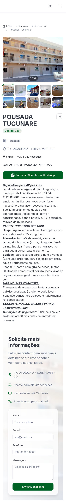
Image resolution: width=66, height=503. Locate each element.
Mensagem (19, 460)
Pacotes (23, 26)
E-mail (16, 430)
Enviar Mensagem (33, 486)
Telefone (18, 445)
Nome (16, 415)
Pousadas (40, 26)
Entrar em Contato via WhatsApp (33, 175)
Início (7, 26)
